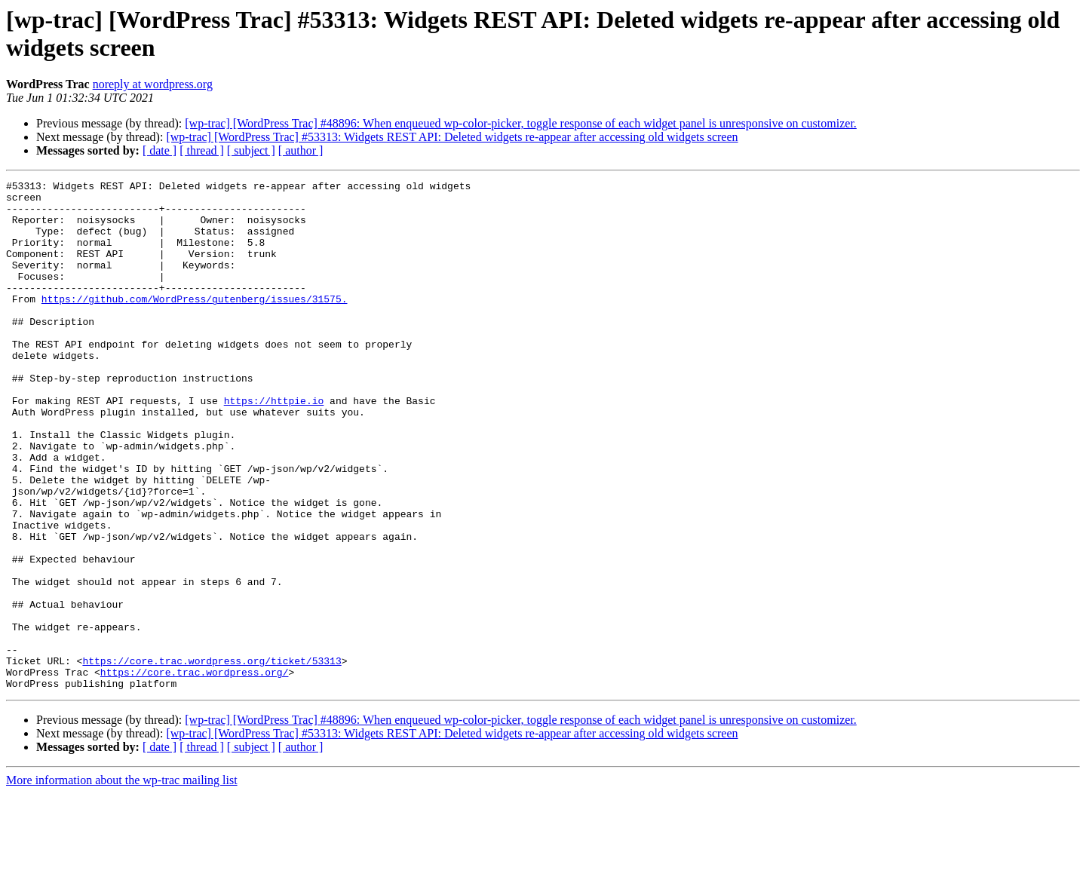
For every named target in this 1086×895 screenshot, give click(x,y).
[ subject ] (251, 150)
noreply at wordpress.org (153, 84)
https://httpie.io (274, 445)
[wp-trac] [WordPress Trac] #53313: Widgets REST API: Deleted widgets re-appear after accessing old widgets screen (452, 136)
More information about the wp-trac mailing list (122, 881)
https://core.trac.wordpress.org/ (194, 771)
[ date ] (159, 150)
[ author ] (301, 150)
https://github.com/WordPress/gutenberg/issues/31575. (194, 323)
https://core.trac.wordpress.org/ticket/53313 (211, 758)
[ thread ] (201, 150)
